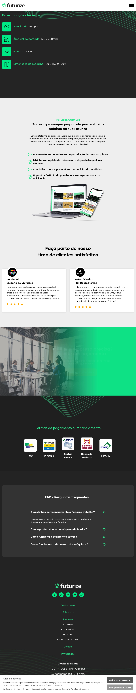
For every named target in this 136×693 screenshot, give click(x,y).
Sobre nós (68, 612)
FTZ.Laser (68, 624)
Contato (68, 647)
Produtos (68, 619)
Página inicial (68, 605)
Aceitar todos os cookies (120, 680)
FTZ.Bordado (68, 629)
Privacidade (68, 654)
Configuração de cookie (120, 687)
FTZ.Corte (68, 635)
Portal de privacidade (79, 689)
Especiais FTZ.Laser (68, 640)
